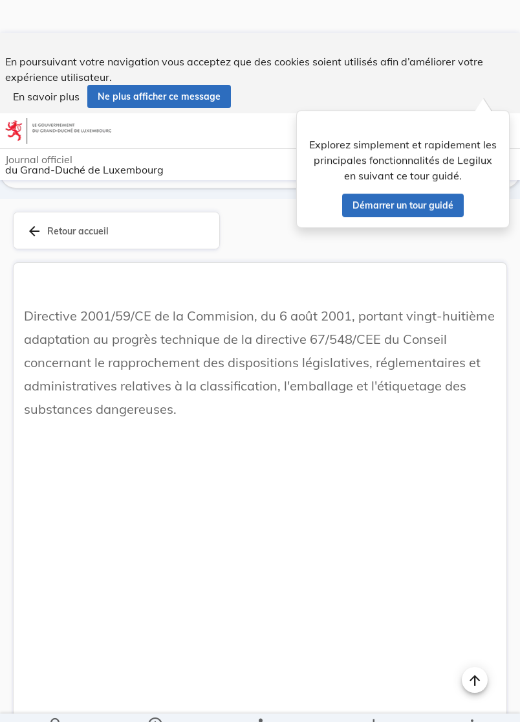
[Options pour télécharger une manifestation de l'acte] (373, 701)
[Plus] (471, 701)
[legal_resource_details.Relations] (259, 701)
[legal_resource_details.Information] (155, 701)
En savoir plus (46, 63)
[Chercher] (56, 701)
